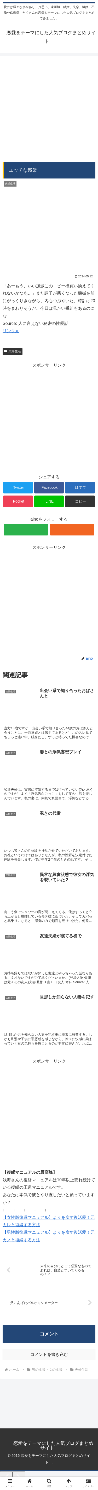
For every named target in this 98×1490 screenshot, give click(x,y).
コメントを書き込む (49, 1354)
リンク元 (11, 331)
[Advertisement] (49, 107)
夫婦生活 (12, 351)
